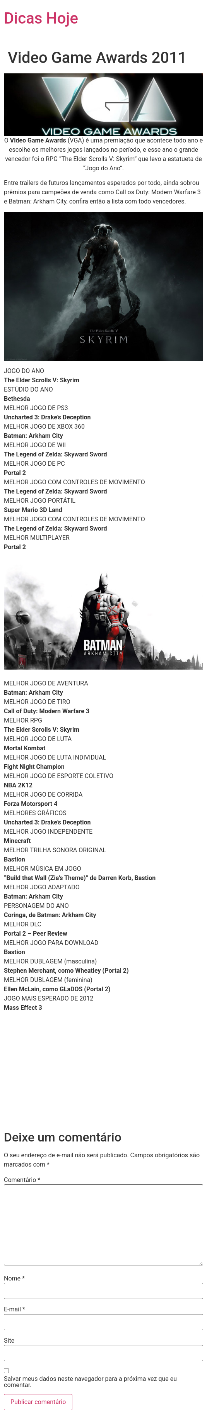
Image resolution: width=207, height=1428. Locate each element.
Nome (14, 1278)
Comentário (22, 1180)
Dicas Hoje (41, 18)
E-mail (14, 1309)
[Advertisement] (103, 1072)
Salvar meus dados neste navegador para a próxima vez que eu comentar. (90, 1382)
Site (9, 1341)
